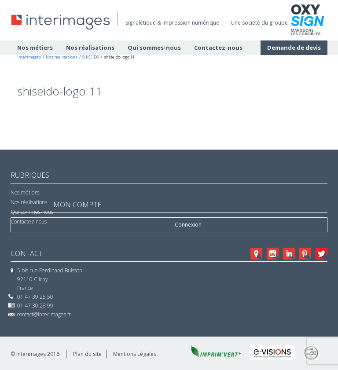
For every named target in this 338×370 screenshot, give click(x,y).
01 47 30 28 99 (35, 305)
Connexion (188, 224)
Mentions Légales (134, 354)
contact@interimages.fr (44, 314)
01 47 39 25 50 (35, 296)
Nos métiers (25, 192)
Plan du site (87, 354)
